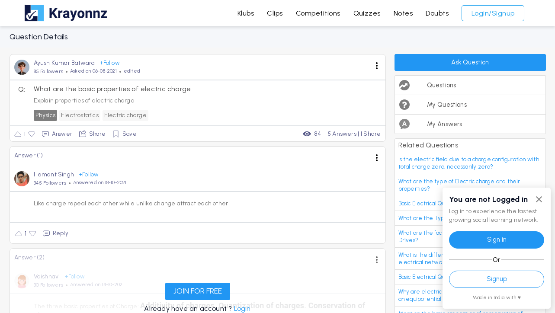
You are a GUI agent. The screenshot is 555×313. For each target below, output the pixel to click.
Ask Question (470, 62)
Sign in (497, 239)
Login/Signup (493, 13)
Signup (497, 279)
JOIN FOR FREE (197, 291)
